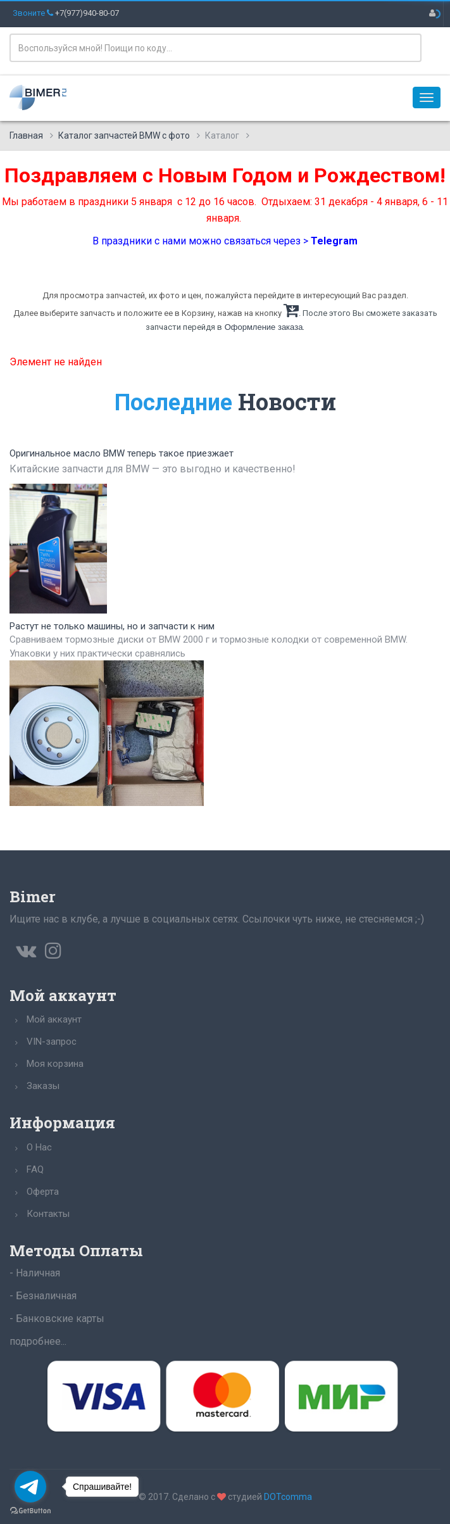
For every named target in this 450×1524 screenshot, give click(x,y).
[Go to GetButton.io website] (30, 1511)
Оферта (43, 1191)
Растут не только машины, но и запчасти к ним (112, 626)
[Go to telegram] (30, 1486)
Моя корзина (55, 1063)
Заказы (43, 1086)
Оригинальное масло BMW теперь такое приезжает (121, 453)
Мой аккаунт (54, 1019)
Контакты (48, 1213)
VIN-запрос (52, 1041)
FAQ (35, 1169)
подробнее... (37, 1341)
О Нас (39, 1147)
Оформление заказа (264, 327)
